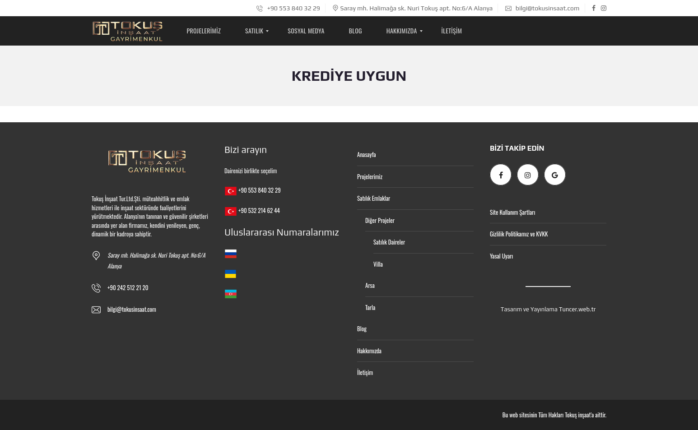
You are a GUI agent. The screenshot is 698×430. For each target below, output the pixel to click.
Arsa (370, 285)
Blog (362, 328)
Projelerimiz (369, 176)
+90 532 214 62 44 (259, 210)
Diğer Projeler (380, 220)
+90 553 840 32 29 (288, 8)
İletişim (365, 372)
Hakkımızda (369, 350)
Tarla (370, 307)
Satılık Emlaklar (373, 198)
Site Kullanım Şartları (512, 212)
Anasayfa (366, 154)
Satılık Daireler (389, 241)
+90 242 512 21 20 (128, 287)
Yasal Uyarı (501, 255)
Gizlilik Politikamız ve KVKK (519, 233)
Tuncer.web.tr (577, 309)
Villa (378, 263)
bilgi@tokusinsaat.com (542, 8)
